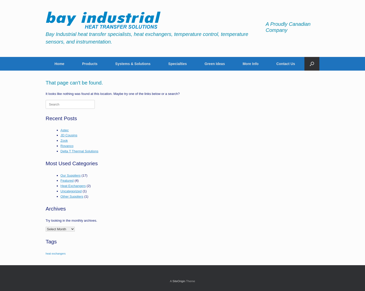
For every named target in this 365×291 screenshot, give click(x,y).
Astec (65, 130)
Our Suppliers (71, 175)
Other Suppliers (72, 196)
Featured (67, 180)
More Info (251, 64)
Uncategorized (71, 191)
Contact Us (285, 64)
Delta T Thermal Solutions (80, 151)
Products (90, 64)
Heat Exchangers (73, 186)
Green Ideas (215, 64)
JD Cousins (69, 135)
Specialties (177, 64)
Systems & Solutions (133, 64)
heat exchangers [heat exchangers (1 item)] (56, 253)
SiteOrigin (178, 281)
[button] (311, 64)
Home (59, 64)
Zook (64, 140)
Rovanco (67, 146)
